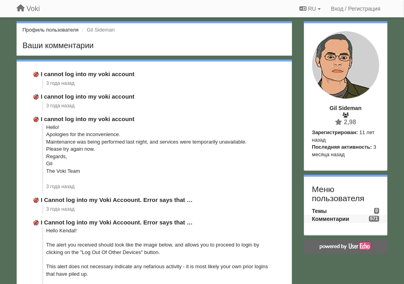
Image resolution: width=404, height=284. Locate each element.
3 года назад (60, 83)
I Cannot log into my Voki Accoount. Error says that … (117, 199)
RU (310, 9)
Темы (319, 211)
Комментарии (330, 219)
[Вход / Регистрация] (355, 8)
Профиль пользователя (50, 30)
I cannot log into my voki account (88, 74)
